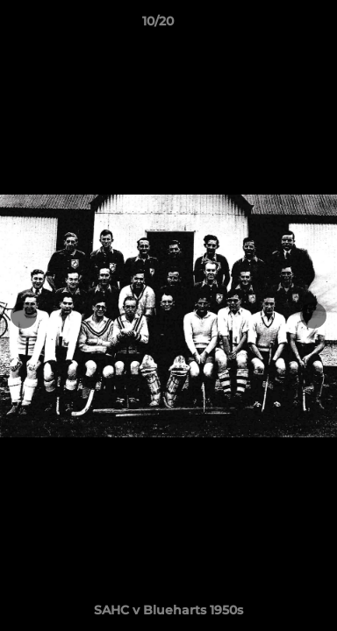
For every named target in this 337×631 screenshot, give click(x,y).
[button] (273, 25)
